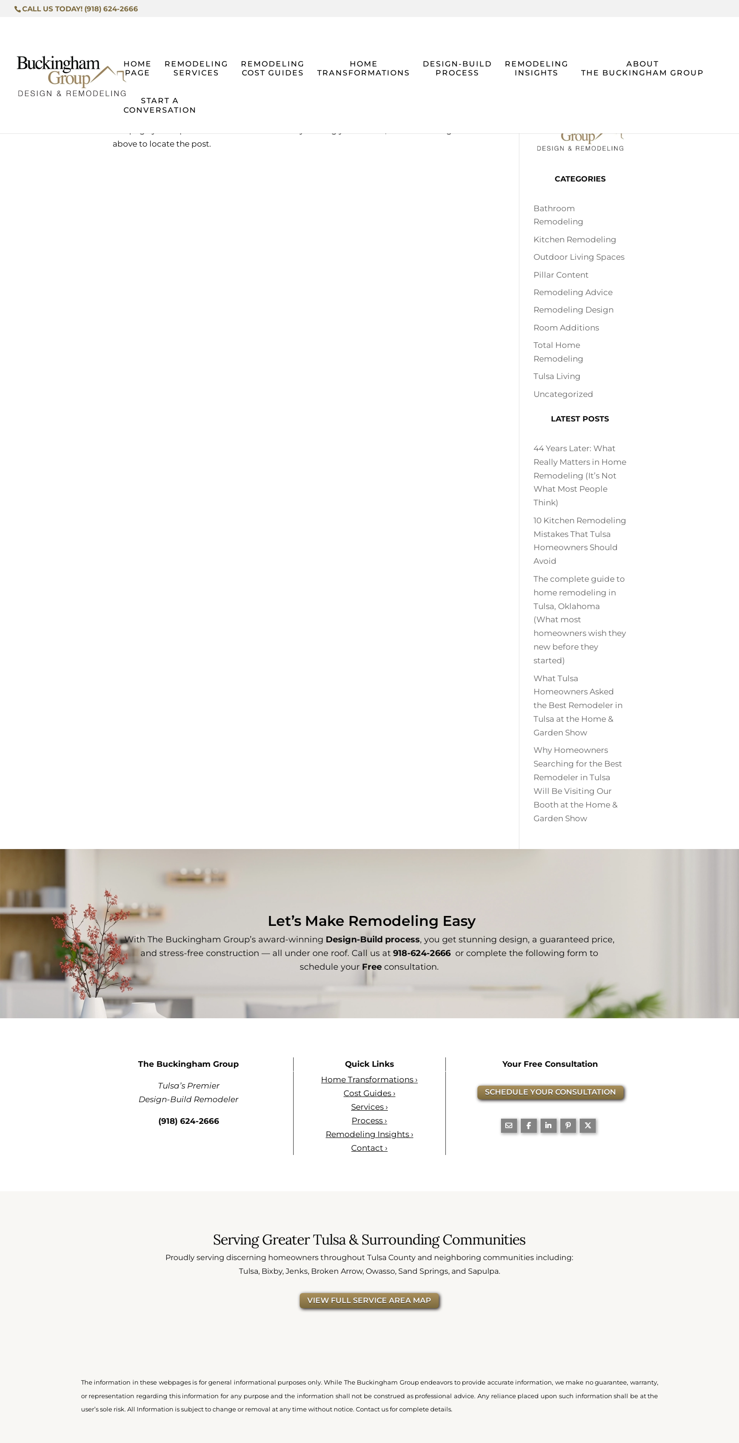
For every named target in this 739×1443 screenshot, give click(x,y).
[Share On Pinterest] (568, 1125)
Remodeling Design (574, 309)
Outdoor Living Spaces (579, 257)
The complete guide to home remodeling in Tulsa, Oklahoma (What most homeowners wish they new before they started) (580, 619)
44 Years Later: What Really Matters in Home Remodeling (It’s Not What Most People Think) (580, 476)
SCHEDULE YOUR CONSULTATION (550, 1092)
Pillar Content (561, 275)
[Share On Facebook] (529, 1125)
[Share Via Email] (509, 1125)
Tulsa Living (557, 376)
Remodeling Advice (573, 292)
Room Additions (566, 327)
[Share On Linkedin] (549, 1125)
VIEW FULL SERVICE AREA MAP (369, 1300)
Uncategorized (563, 394)
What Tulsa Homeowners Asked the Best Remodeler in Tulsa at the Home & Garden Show (578, 705)
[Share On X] (588, 1125)
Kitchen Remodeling (575, 239)
